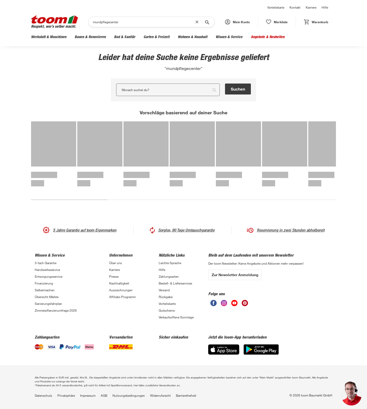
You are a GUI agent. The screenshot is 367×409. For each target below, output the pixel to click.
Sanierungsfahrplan (48, 303)
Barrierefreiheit (186, 395)
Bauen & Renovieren (90, 36)
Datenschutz (43, 395)
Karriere (311, 7)
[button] (237, 22)
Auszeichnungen (121, 290)
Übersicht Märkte (46, 297)
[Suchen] (144, 22)
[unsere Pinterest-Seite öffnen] (245, 303)
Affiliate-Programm (122, 297)
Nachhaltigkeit (119, 283)
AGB (104, 395)
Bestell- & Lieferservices (175, 283)
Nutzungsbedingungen (129, 395)
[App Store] (223, 349)
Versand (164, 290)
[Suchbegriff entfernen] (198, 21)
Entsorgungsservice (48, 276)
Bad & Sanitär (124, 36)
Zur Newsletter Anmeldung (235, 274)
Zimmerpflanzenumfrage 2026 (56, 310)
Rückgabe (166, 297)
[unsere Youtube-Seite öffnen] (234, 303)
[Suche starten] (206, 22)
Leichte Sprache (170, 263)
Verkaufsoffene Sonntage (176, 317)
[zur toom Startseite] (54, 21)
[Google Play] (261, 349)
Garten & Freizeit (156, 36)
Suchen (238, 88)
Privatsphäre (66, 395)
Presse (114, 276)
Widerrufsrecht (160, 395)
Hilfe (325, 7)
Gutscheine (167, 310)
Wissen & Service (229, 36)
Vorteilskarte (275, 7)
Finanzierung (44, 283)
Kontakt (294, 7)
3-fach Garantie (45, 263)
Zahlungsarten (169, 276)
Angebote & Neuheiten (268, 36)
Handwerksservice (47, 270)
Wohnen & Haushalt (192, 36)
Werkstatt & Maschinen (48, 36)
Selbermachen (45, 290)
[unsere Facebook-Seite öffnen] (213, 303)
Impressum (88, 395)
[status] (276, 22)
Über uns (115, 263)
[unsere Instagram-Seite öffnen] (224, 303)
